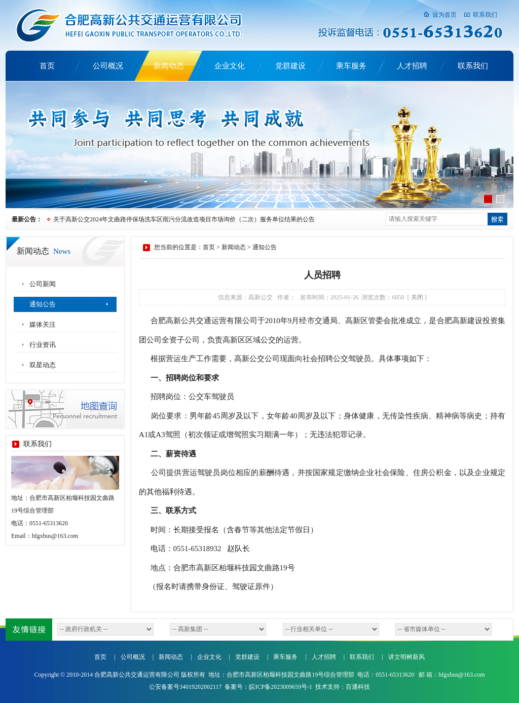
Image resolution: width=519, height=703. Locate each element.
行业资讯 (42, 344)
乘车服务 (351, 66)
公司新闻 (42, 284)
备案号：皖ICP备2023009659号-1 (268, 686)
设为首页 (444, 14)
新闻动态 (169, 66)
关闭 (417, 297)
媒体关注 (42, 324)
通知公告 (42, 304)
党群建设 (290, 66)
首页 (47, 66)
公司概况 (108, 66)
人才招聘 (412, 66)
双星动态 (42, 365)
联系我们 (485, 14)
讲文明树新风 (406, 656)
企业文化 (229, 66)
